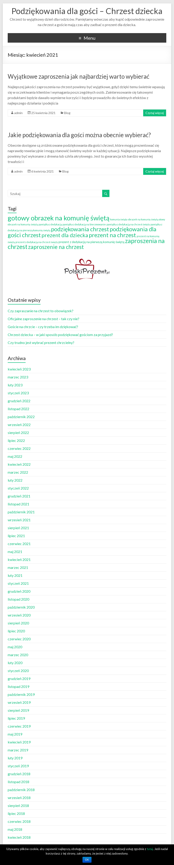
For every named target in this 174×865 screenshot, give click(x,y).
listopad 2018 (18, 782)
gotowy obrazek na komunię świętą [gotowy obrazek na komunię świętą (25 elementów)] (58, 218)
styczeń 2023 (18, 393)
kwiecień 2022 (19, 464)
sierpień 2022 (18, 432)
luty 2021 (15, 575)
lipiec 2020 (16, 631)
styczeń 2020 (18, 670)
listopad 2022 (18, 409)
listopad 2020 (18, 599)
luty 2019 (15, 758)
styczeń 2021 (18, 583)
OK (87, 859)
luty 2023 (15, 385)
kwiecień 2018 (19, 837)
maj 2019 (15, 734)
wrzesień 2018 (19, 797)
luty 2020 (15, 662)
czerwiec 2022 (19, 448)
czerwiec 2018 (19, 821)
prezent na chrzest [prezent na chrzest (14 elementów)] (112, 234)
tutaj (150, 849)
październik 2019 (21, 694)
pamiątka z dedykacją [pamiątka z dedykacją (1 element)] (50, 224)
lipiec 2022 (16, 440)
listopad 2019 (18, 686)
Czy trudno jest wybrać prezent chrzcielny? (41, 342)
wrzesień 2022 (19, 424)
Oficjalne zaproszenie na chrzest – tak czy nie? (43, 319)
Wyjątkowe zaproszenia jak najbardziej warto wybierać (78, 76)
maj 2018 (15, 829)
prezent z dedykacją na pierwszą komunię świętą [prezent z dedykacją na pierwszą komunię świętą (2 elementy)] (91, 242)
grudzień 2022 (19, 401)
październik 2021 (21, 512)
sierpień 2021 (18, 528)
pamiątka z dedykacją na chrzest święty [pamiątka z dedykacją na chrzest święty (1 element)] (128, 224)
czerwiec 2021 (19, 543)
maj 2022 (15, 456)
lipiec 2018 (16, 813)
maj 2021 (15, 551)
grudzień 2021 (19, 496)
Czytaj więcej (154, 113)
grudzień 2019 (19, 678)
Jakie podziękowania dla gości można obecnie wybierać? (79, 135)
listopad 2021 (18, 504)
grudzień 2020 (19, 591)
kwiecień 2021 (19, 559)
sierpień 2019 (18, 710)
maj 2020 (15, 647)
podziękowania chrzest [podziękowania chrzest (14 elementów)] (80, 229)
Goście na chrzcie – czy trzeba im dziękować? (43, 326)
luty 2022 (15, 480)
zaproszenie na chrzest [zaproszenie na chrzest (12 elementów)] (56, 247)
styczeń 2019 (18, 766)
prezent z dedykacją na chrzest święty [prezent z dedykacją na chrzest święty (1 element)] (36, 242)
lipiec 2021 (16, 536)
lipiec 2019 (16, 718)
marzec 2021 (18, 567)
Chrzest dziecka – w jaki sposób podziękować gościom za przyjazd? (60, 334)
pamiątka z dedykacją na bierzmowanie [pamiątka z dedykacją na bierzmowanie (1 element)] (84, 224)
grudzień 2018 (19, 774)
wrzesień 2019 (19, 702)
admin (18, 113)
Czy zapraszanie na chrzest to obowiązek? (40, 311)
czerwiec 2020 (19, 639)
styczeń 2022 (18, 488)
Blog (67, 113)
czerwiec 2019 (19, 726)
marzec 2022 (18, 472)
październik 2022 (21, 416)
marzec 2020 (18, 655)
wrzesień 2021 (19, 520)
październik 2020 (21, 607)
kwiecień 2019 (19, 742)
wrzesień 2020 (19, 615)
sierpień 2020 (18, 623)
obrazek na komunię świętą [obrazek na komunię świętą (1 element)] (143, 219)
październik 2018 (21, 789)
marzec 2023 (18, 377)
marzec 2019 (18, 750)
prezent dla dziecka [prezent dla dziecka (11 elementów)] (64, 235)
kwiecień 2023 (19, 369)
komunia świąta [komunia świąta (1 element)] (118, 219)
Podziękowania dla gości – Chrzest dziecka (87, 11)
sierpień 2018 (18, 805)
